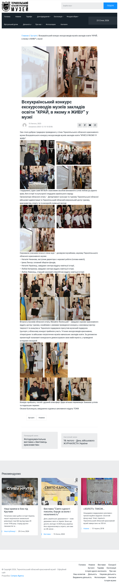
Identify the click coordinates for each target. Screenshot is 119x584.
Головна (7, 16)
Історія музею (110, 580)
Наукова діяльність (108, 574)
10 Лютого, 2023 (35, 123)
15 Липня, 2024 (59, 534)
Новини (18, 16)
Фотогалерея (51, 24)
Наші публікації (9, 531)
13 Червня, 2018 (98, 528)
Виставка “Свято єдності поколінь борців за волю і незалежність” (57, 511)
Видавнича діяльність (82, 577)
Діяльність (27, 24)
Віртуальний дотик (11, 24)
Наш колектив (79, 574)
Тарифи (29, 16)
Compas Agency (17, 575)
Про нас (38, 24)
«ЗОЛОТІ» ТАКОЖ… (94, 508)
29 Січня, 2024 (23, 531)
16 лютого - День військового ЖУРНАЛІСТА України (79, 442)
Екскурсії (112, 564)
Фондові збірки (73, 16)
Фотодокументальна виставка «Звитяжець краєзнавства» (35, 442)
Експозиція (58, 16)
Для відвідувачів (44, 16)
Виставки (47, 534)
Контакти (64, 24)
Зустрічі (31, 417)
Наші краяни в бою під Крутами (16, 510)
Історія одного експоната (95, 571)
